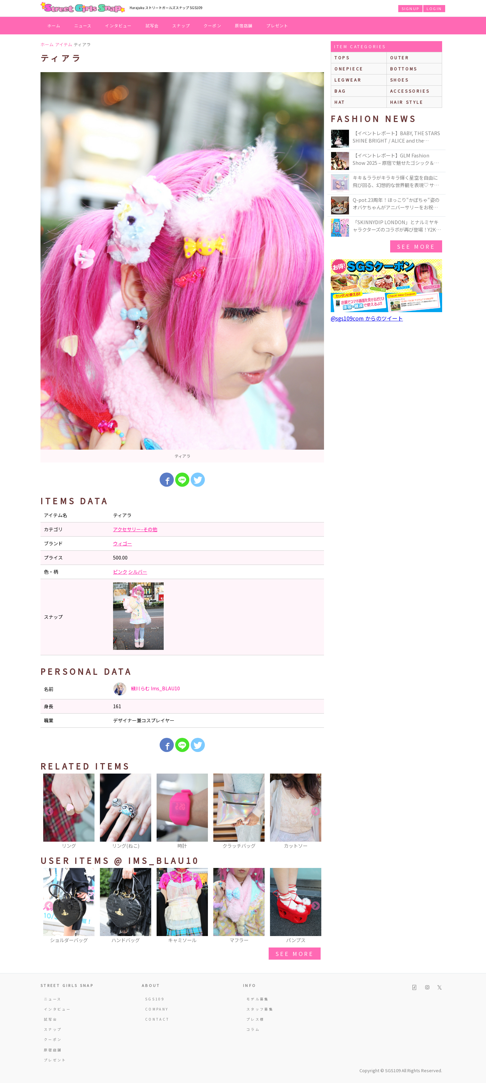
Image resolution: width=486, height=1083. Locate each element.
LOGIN (434, 8)
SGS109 (155, 998)
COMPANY (157, 1009)
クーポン (212, 25)
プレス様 (255, 1019)
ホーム (54, 25)
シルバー (137, 571)
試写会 (152, 25)
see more (294, 954)
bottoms (403, 68)
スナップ (181, 25)
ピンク (120, 571)
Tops (342, 57)
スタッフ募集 (259, 1009)
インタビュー (118, 25)
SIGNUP (410, 8)
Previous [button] (49, 812)
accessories (410, 91)
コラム (253, 1029)
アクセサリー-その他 (135, 529)
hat (339, 102)
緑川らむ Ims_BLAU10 (146, 689)
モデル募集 (257, 998)
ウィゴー (122, 543)
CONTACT (157, 1019)
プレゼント (277, 25)
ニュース (83, 25)
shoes (399, 80)
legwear (347, 80)
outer (399, 57)
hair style (407, 102)
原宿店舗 (244, 25)
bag (340, 91)
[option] (182, 267)
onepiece (348, 68)
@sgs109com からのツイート (367, 318)
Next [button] (315, 812)
